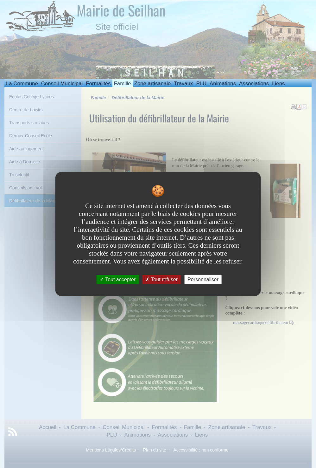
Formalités (98, 84)
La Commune (22, 84)
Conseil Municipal (62, 84)
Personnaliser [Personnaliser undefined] (202, 279)
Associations (254, 84)
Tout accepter (118, 279)
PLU (201, 84)
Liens (278, 84)
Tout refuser (161, 279)
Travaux (183, 84)
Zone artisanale (152, 84)
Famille (122, 84)
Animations (223, 84)
